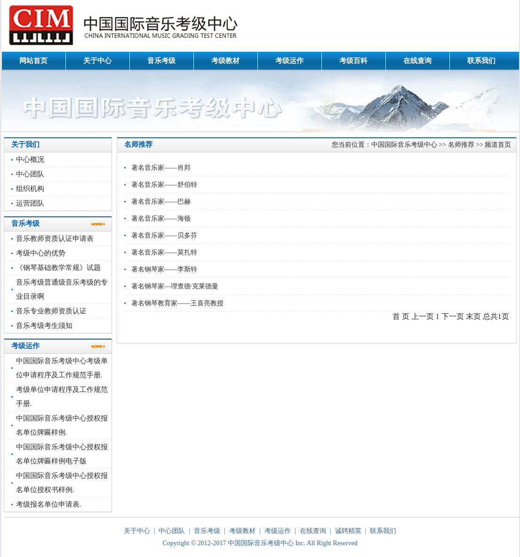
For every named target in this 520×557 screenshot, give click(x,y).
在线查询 (417, 60)
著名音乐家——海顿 (161, 218)
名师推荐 (461, 144)
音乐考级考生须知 (44, 325)
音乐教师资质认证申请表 (55, 238)
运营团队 (30, 203)
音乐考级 (161, 60)
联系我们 (481, 60)
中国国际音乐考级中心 (404, 144)
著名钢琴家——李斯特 (164, 269)
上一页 (422, 316)
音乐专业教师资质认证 (51, 311)
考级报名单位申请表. (48, 504)
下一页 (452, 316)
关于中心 (97, 60)
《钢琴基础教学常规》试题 (58, 267)
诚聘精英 (348, 530)
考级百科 (353, 60)
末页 (473, 316)
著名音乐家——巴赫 (161, 201)
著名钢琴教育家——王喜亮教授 (177, 303)
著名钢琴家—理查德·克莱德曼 (175, 286)
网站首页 (33, 60)
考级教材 (225, 60)
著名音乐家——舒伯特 (164, 184)
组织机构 (30, 188)
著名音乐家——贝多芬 (164, 235)
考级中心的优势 (40, 253)
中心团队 (30, 174)
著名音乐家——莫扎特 (164, 252)
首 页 (400, 316)
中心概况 (30, 159)
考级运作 (289, 60)
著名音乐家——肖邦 (161, 167)
